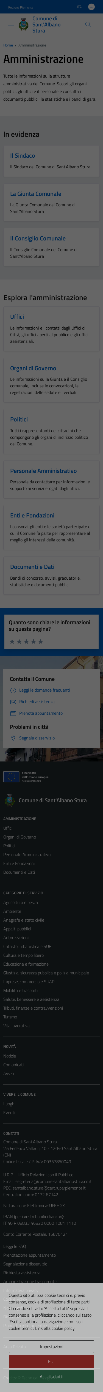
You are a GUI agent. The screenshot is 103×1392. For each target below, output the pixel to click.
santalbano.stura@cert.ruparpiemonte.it (49, 1188)
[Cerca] (88, 24)
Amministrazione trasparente (30, 1281)
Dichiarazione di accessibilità (28, 1316)
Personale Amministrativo (27, 854)
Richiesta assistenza (21, 1272)
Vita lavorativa (16, 1025)
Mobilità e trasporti (20, 990)
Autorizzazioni (16, 937)
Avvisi (8, 1073)
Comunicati (13, 1064)
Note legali (13, 1308)
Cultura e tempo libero (23, 955)
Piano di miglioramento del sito (31, 1325)
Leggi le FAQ (14, 1246)
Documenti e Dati (19, 872)
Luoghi (9, 1103)
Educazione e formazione (26, 964)
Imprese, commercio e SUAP (28, 981)
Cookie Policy (15, 1299)
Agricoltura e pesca (20, 902)
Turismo (10, 1016)
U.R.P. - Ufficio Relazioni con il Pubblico (38, 1174)
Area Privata (14, 1346)
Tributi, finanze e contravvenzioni (33, 1008)
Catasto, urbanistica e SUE (27, 946)
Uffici (7, 828)
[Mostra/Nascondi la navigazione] (11, 24)
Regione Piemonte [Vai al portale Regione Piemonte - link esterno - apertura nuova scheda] (20, 7)
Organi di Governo (19, 837)
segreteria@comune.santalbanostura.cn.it (53, 1181)
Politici (9, 845)
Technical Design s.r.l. (41, 1377)
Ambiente (12, 911)
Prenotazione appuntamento (29, 1255)
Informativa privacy (20, 1290)
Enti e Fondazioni (19, 863)
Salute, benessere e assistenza (31, 999)
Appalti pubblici (17, 928)
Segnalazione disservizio (25, 1264)
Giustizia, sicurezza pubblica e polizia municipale (46, 972)
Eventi (9, 1112)
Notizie (9, 1056)
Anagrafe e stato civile (23, 920)
